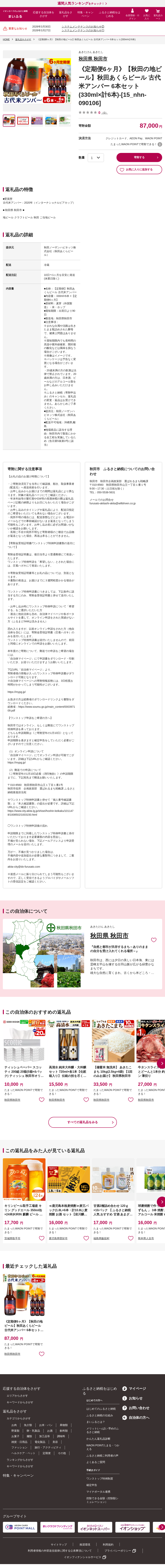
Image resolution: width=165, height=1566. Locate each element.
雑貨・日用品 (19, 1441)
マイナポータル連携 (98, 1491)
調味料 (61, 1436)
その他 (62, 1453)
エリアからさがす (17, 1395)
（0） (104, 112)
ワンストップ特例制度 (99, 1478)
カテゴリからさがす (19, 1418)
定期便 (47, 1453)
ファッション (19, 1447)
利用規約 (108, 1544)
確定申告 (91, 1485)
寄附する (139, 157)
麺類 (29, 1436)
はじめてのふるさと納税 (101, 1408)
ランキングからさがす (20, 1459)
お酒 (50, 1430)
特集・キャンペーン (85, 14)
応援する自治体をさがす (43, 14)
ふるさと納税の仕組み (99, 1415)
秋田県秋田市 (12, 1099)
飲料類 (64, 1430)
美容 (55, 1441)
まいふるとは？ (95, 1421)
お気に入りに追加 (154, 940)
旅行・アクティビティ (48, 1447)
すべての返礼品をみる (82, 1122)
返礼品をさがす (65, 14)
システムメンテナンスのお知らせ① (83, 30)
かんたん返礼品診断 (98, 1438)
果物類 (64, 1425)
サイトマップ (59, 1544)
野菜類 (15, 1430)
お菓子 (15, 1436)
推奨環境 (85, 1544)
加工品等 (44, 1436)
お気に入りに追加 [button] (42, 1099)
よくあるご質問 (95, 1462)
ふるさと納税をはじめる (109, 14)
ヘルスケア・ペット (23, 1453)
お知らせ (132, 1398)
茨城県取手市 (12, 1238)
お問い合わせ (135, 1408)
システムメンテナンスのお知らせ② (83, 26)
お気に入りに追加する (136, 169)
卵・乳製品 (33, 1430)
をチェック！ (80, 3)
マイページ (134, 1389)
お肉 (14, 1425)
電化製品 (40, 1441)
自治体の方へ (135, 1418)
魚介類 (28, 1425)
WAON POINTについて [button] (160, 144)
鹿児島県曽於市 (58, 1238)
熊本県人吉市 (146, 1238)
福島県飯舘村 (101, 1238)
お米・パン (46, 1425)
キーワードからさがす (20, 1402)
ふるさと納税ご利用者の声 (102, 1455)
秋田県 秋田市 (93, 58)
